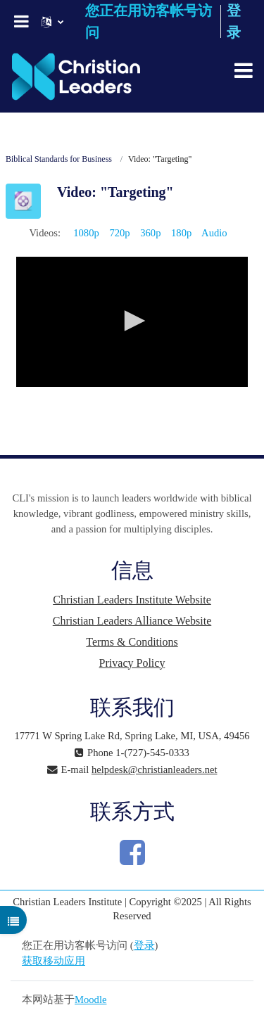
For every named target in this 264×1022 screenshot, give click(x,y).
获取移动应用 (53, 960)
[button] (132, 320)
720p (119, 232)
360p (150, 232)
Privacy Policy (132, 663)
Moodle (90, 999)
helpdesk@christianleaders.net (155, 769)
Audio (214, 232)
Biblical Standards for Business (59, 159)
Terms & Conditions (131, 642)
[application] (132, 322)
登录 (144, 945)
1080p (86, 232)
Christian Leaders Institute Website (132, 600)
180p (181, 232)
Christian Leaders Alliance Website (132, 621)
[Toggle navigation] (243, 70)
